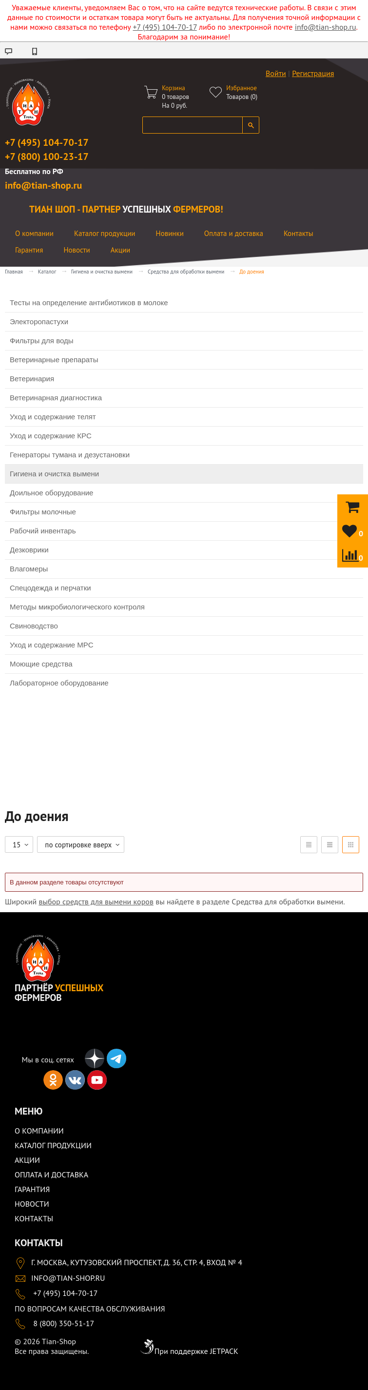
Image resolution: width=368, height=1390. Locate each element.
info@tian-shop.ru (325, 27)
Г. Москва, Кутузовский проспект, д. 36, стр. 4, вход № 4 (128, 1262)
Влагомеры (29, 569)
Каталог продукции (105, 233)
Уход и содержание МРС (52, 645)
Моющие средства (41, 664)
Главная (14, 271)
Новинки (170, 233)
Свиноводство (34, 626)
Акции (121, 250)
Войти (276, 73)
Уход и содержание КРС (51, 435)
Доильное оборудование (51, 493)
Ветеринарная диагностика (56, 397)
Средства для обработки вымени (186, 271)
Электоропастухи (39, 321)
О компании (34, 233)
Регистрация (313, 73)
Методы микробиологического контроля (77, 607)
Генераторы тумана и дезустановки (70, 454)
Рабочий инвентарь (43, 531)
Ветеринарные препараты (54, 359)
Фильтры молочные (43, 512)
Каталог (47, 271)
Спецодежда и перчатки (50, 588)
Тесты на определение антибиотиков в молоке (89, 302)
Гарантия (29, 250)
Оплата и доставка (233, 233)
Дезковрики (29, 550)
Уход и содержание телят (53, 416)
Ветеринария (32, 378)
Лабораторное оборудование (59, 683)
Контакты (298, 233)
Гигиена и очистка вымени (102, 271)
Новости (76, 250)
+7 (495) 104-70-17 (164, 27)
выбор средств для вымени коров (96, 901)
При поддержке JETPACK (189, 1351)
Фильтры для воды (41, 340)
